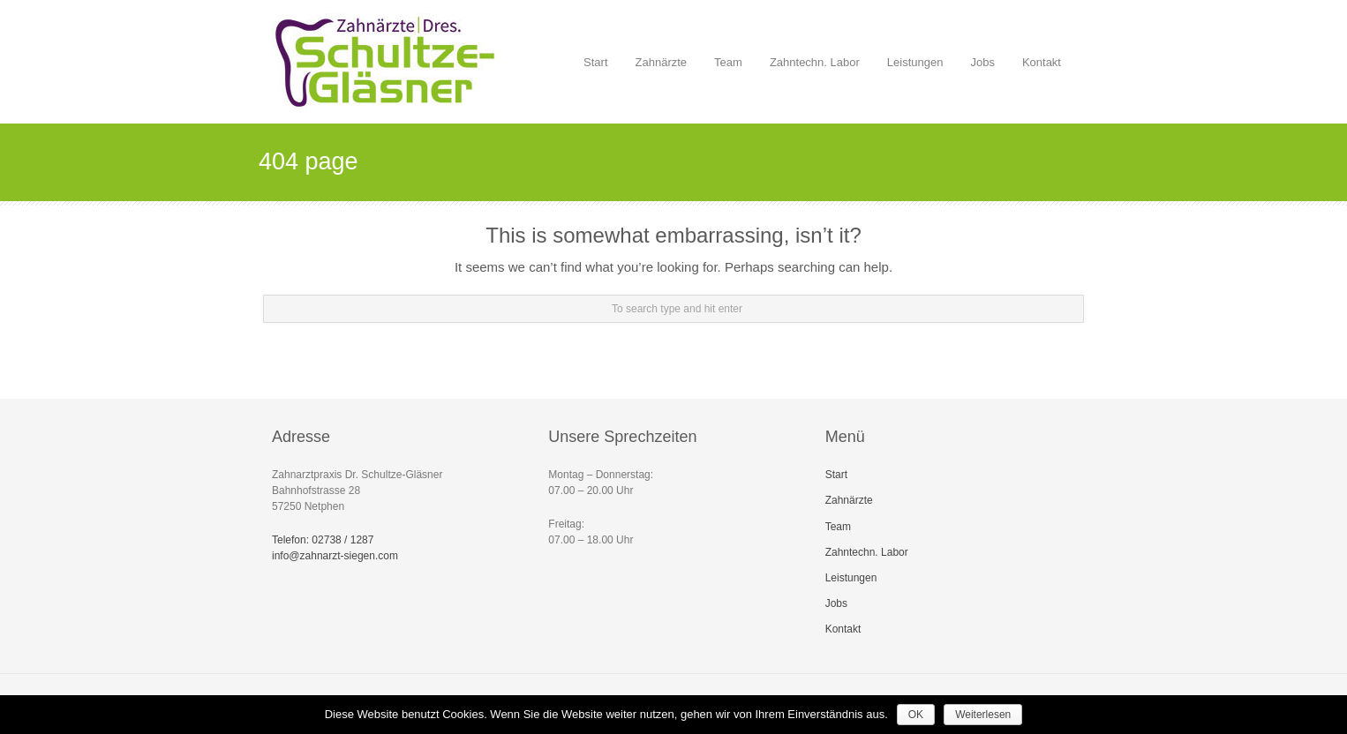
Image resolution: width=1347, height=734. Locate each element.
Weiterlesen (983, 714)
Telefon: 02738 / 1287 (322, 540)
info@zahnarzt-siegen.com (335, 556)
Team (728, 62)
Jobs (978, 51)
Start (595, 62)
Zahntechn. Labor (815, 62)
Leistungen (911, 51)
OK (915, 714)
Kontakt (1041, 62)
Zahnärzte (662, 62)
